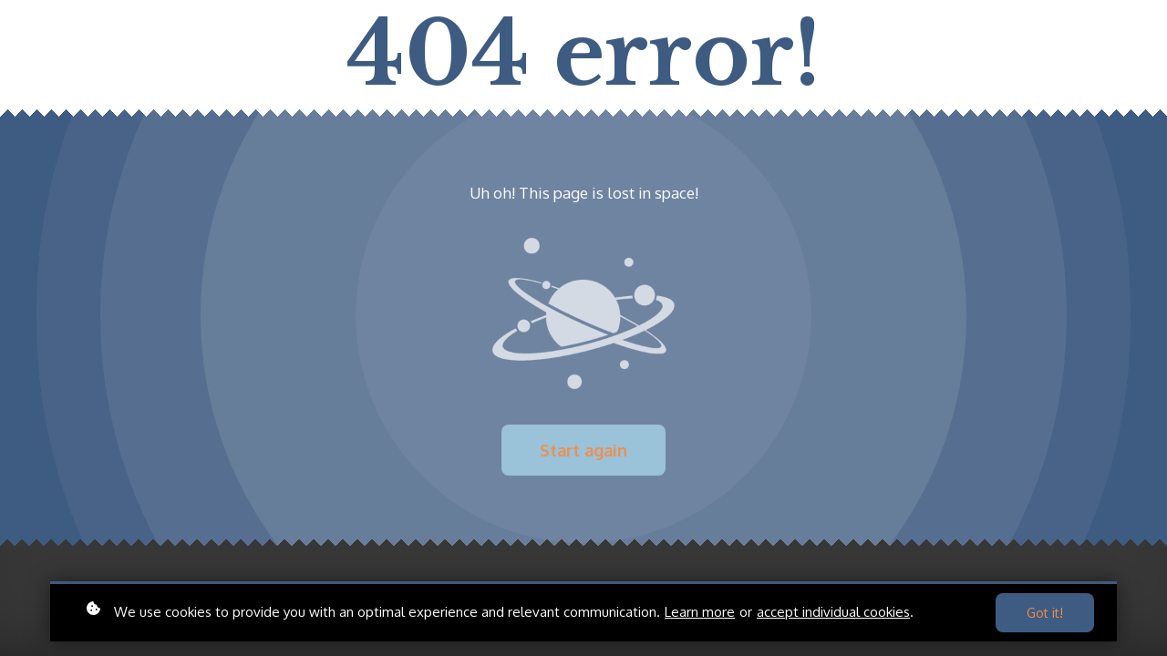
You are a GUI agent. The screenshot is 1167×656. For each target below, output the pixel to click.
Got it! (1045, 612)
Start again (583, 450)
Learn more (700, 611)
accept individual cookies (833, 611)
